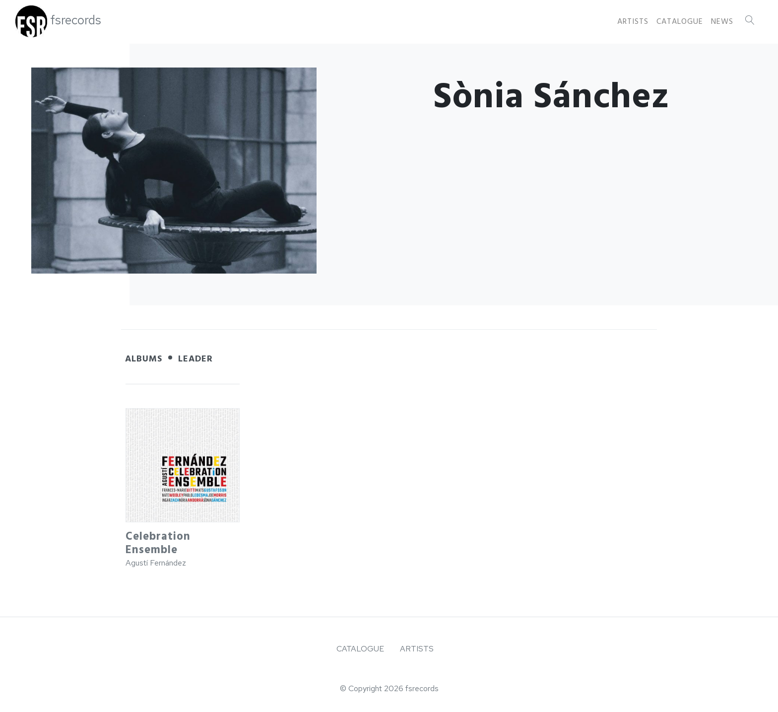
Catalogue (679, 21)
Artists (632, 21)
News (722, 21)
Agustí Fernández (156, 563)
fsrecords (75, 20)
